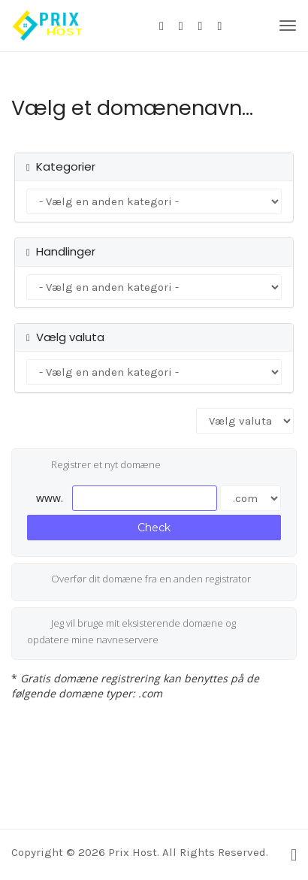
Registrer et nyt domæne (94, 466)
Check (154, 527)
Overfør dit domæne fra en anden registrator (139, 580)
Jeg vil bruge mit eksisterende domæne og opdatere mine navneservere (131, 631)
